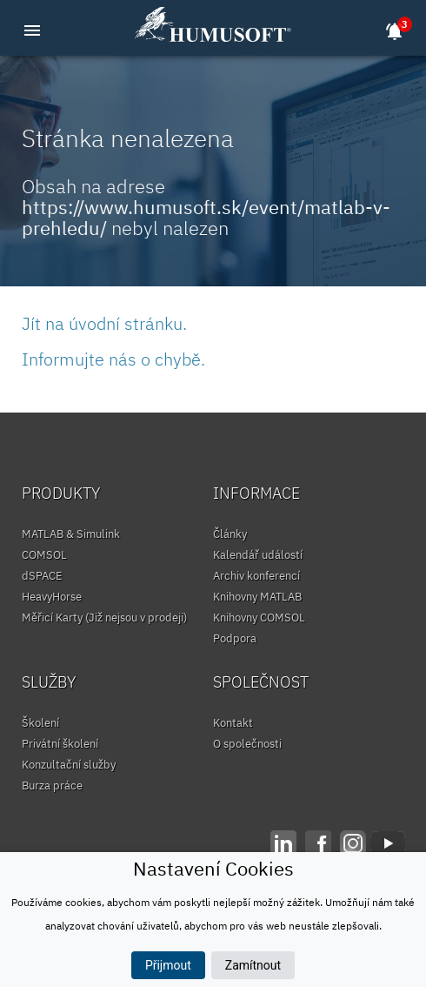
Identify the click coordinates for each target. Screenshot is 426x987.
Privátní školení (60, 743)
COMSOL (44, 554)
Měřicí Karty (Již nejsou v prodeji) (104, 617)
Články (230, 534)
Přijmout (168, 965)
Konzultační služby (69, 764)
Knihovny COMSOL (259, 617)
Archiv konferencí (256, 575)
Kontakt (233, 722)
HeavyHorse (52, 596)
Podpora (234, 638)
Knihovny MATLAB (257, 596)
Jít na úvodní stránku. (104, 323)
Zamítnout (253, 965)
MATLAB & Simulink (71, 534)
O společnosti (247, 743)
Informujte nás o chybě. (113, 359)
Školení (40, 722)
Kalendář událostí (258, 554)
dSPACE (42, 575)
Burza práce (52, 785)
